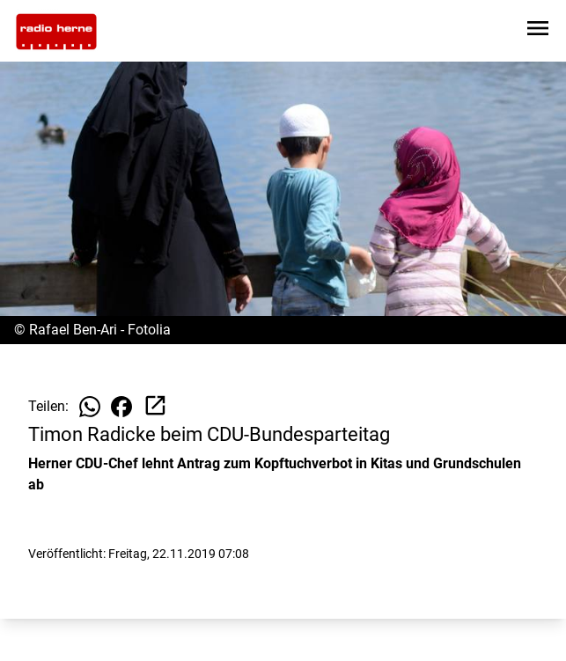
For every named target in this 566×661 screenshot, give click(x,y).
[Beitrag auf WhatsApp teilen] (89, 406)
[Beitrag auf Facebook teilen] (121, 406)
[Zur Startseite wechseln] (56, 31)
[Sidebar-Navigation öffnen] (538, 31)
